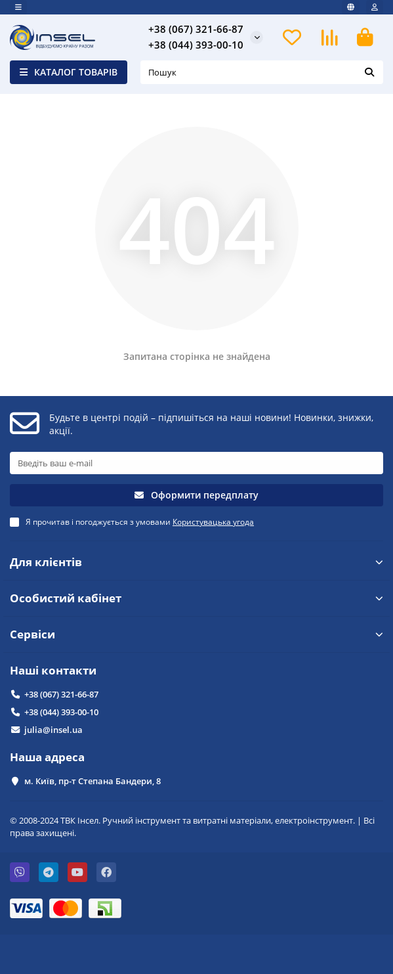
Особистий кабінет (196, 598)
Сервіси (196, 634)
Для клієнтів (196, 561)
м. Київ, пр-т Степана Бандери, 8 (92, 781)
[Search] (261, 72)
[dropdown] (18, 7)
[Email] (196, 463)
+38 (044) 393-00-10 (195, 45)
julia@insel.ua (53, 730)
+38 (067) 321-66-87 (195, 29)
